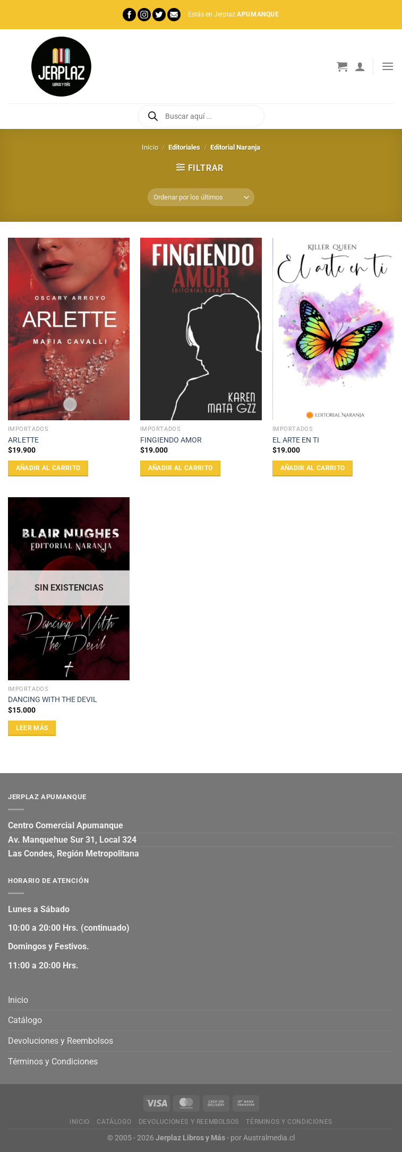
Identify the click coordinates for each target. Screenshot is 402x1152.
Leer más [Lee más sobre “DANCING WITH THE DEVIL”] (32, 728)
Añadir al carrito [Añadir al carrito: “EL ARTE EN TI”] (312, 468)
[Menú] (387, 66)
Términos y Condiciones (53, 1061)
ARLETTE (23, 440)
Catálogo (25, 1020)
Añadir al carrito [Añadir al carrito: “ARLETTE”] (48, 468)
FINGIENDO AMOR (171, 440)
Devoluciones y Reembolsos (60, 1041)
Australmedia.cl (269, 1137)
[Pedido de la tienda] (201, 197)
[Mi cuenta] (360, 66)
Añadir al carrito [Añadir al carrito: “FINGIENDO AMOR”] (180, 468)
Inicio (150, 147)
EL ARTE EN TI (295, 440)
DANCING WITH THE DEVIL (52, 699)
